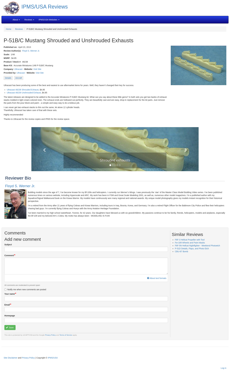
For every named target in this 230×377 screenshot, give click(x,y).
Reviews (19, 29)
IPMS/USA (53, 358)
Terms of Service (66, 335)
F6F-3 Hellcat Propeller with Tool (189, 240)
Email (7, 305)
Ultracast (18, 69)
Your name (9, 294)
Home (8, 29)
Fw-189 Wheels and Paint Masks (190, 242)
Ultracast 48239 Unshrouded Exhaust (24, 92)
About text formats (156, 278)
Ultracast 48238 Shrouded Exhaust (23, 90)
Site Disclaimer (10, 358)
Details (8, 78)
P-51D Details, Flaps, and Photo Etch (192, 248)
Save (10, 327)
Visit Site (37, 69)
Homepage (9, 315)
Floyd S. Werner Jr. (31, 51)
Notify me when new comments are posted (25, 289)
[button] (115, 149)
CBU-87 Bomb (181, 251)
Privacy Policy (50, 335)
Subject (8, 244)
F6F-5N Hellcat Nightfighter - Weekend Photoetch (197, 245)
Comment (9, 255)
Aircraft (18, 78)
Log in (223, 368)
